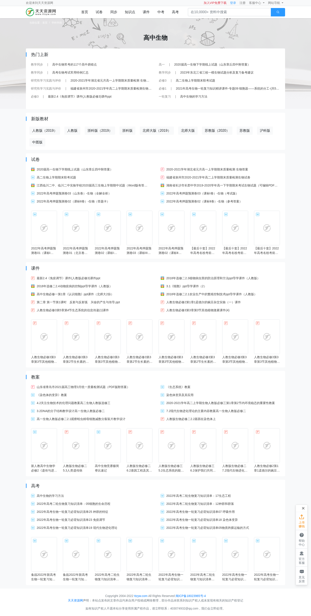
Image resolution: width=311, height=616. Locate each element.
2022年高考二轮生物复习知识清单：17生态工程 (198, 495)
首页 (84, 12)
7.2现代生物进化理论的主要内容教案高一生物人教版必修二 (206, 411)
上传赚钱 (301, 521)
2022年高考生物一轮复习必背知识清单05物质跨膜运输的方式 (207, 527)
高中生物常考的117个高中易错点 (74, 64)
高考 (175, 12)
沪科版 (265, 130)
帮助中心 (301, 539)
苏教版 (245, 130)
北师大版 (188, 130)
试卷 (99, 12)
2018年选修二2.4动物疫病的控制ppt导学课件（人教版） (74, 286)
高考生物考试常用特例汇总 (70, 72)
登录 (233, 3)
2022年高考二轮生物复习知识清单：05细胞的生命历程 (73, 503)
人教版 (72, 130)
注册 (243, 3)
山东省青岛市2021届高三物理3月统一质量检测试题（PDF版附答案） (83, 387)
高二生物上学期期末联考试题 (195, 80)
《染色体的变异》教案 (52, 395)
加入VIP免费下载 (215, 3)
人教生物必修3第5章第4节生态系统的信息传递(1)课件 (73, 310)
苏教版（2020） (217, 130)
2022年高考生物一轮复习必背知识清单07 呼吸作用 (200, 511)
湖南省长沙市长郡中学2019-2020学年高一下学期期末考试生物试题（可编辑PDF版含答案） (228, 185)
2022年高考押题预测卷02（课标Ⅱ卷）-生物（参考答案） (204, 201)
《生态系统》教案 (178, 387)
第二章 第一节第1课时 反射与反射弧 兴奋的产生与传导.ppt (78, 302)
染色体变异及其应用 (180, 395)
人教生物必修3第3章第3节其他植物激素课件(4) (197, 310)
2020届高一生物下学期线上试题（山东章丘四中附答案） (212, 64)
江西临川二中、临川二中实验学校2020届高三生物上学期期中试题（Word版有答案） (93, 185)
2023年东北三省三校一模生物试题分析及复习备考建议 (216, 72)
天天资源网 (45, 3)
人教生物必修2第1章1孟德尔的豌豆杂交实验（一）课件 (203, 302)
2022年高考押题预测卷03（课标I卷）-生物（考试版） (202, 193)
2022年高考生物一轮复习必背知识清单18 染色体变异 (202, 519)
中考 (160, 12)
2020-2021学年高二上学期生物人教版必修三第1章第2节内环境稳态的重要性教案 (220, 403)
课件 (146, 12)
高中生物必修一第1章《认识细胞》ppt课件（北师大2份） (75, 294)
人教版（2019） (44, 130)
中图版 (37, 142)
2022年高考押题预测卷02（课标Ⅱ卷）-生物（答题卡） (73, 201)
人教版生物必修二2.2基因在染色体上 (191, 419)
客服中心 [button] (255, 3)
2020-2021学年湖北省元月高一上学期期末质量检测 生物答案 (111, 80)
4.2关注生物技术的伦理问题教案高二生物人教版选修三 (73, 403)
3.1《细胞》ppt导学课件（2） (186, 286)
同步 (113, 12)
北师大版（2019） (157, 130)
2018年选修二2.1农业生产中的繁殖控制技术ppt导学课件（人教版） (211, 294)
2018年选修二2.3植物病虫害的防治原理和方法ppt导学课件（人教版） (213, 278)
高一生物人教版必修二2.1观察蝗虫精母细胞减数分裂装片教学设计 (81, 419)
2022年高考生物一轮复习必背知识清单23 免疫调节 (71, 519)
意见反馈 (301, 575)
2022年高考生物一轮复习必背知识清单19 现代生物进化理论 (77, 527)
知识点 (130, 12)
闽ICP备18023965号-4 (191, 596)
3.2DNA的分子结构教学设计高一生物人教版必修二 (71, 411)
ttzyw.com (141, 596)
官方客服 (301, 557)
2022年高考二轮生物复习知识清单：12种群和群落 (200, 503)
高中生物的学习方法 (193, 96)
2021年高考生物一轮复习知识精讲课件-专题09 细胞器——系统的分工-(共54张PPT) (232, 88)
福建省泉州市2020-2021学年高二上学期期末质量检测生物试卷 (112, 88)
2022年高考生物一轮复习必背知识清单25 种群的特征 (72, 511)
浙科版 (127, 130)
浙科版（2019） (100, 130)
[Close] (303, 508)
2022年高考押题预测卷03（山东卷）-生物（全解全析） (74, 193)
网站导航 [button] (274, 3)
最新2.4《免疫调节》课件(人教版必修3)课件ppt (79, 96)
